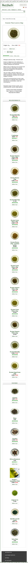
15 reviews (11, 55)
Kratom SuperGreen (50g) (14, 373)
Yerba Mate (15, 539)
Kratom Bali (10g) (15, 115)
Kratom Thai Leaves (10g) (10, 18)
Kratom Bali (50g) (15, 352)
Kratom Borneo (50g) (15, 178)
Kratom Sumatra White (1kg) (14, 332)
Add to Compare (10, 52)
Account (8, 9)
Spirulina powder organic (15, 519)
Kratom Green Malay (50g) (15, 221)
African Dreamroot (15, 459)
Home (4, 18)
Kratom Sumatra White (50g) (14, 156)
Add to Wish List (10, 51)
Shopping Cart (14, 9)
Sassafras (14, 438)
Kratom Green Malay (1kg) (15, 310)
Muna (14, 418)
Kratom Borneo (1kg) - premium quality (14, 244)
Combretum (15, 135)
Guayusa (14, 397)
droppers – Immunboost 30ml (15, 480)
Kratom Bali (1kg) (15, 199)
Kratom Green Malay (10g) (15, 266)
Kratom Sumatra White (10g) (14, 288)
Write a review (16, 55)
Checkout (19, 9)
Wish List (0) (4, 9)
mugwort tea (14, 500)
